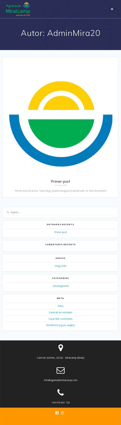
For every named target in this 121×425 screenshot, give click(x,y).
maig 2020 (60, 265)
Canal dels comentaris (60, 318)
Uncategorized (60, 285)
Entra (60, 306)
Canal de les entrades (60, 312)
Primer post (60, 181)
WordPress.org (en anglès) (60, 325)
